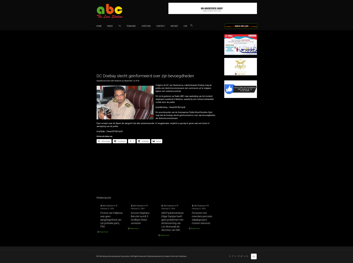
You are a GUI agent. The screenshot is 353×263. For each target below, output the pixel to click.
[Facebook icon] (233, 256)
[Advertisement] (157, 53)
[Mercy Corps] (240, 54)
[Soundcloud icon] (244, 256)
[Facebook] (240, 97)
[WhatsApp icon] (230, 256)
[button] (191, 26)
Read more (103, 232)
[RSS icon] (247, 256)
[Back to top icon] (254, 256)
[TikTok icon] (241, 256)
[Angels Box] (240, 75)
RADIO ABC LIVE (241, 26)
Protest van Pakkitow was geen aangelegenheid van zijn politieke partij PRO (111, 219)
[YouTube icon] (236, 256)
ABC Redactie (107, 206)
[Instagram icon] (239, 256)
